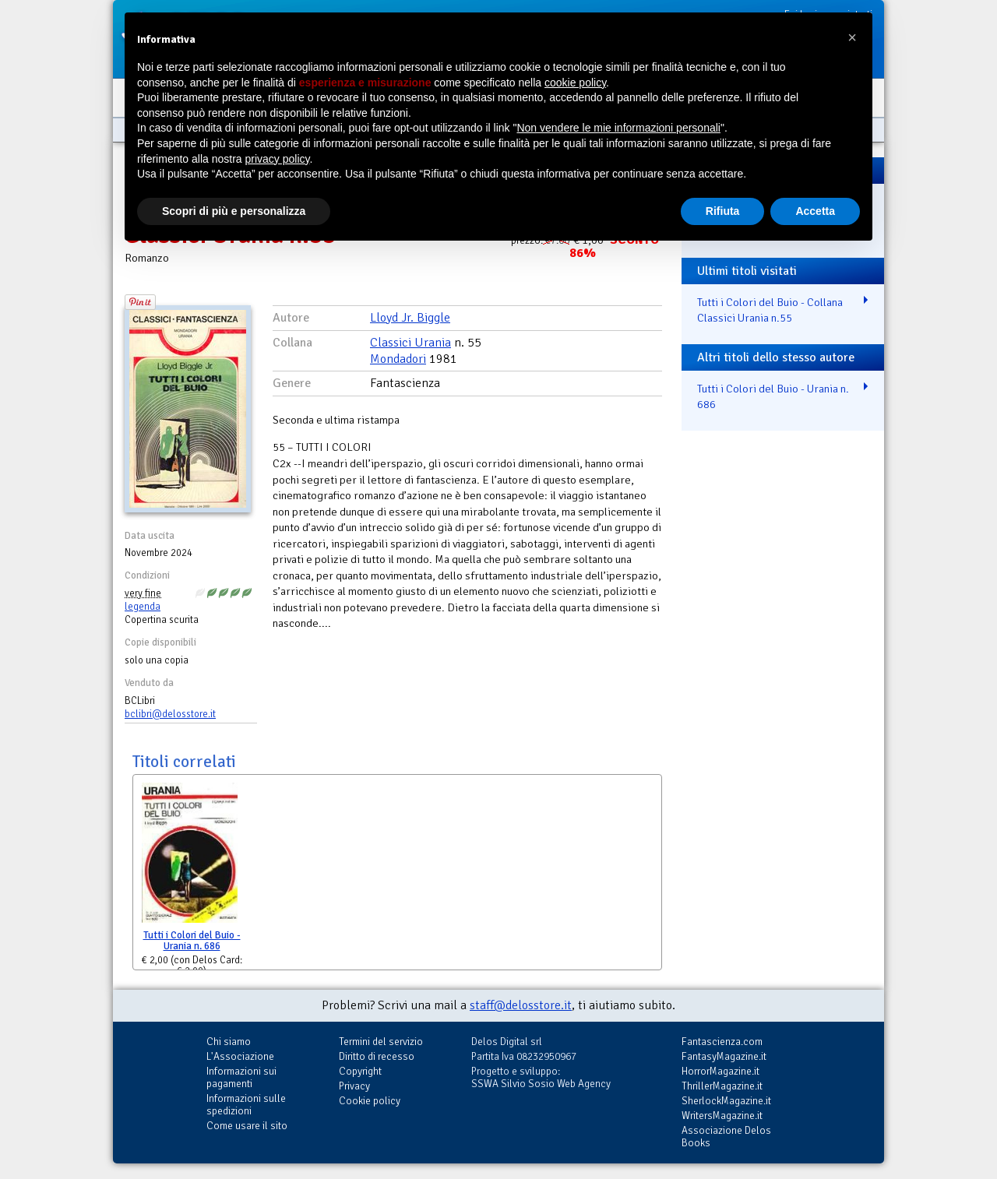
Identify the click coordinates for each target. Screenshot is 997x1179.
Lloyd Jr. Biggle (410, 318)
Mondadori (398, 359)
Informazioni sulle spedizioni (246, 1104)
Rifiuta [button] (723, 211)
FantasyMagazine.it (724, 1056)
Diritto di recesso (376, 1056)
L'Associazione (240, 1056)
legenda (142, 606)
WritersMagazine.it (722, 1115)
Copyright (360, 1071)
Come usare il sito (246, 1125)
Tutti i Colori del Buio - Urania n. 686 (192, 941)
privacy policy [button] (277, 159)
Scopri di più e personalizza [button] (233, 211)
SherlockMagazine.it (726, 1100)
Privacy (354, 1086)
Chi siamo (228, 1041)
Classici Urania (410, 342)
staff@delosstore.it (521, 1005)
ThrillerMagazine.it (722, 1086)
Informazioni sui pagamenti (241, 1077)
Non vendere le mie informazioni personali (618, 127)
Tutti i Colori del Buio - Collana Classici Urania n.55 (770, 310)
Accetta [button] (815, 211)
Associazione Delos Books (726, 1136)
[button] (852, 37)
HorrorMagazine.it (720, 1071)
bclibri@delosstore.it (170, 714)
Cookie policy (369, 1100)
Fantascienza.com (722, 1041)
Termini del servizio (381, 1041)
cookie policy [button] (575, 82)
